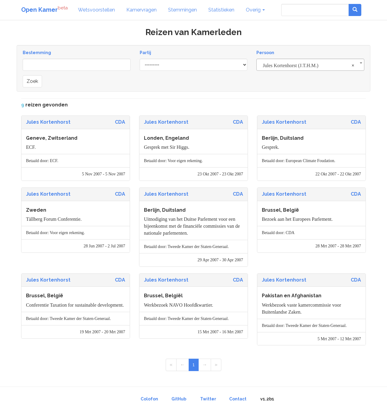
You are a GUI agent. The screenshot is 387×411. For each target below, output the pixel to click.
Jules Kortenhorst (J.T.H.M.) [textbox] (308, 65)
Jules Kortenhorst (48, 122)
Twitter (208, 398)
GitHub (178, 398)
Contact (237, 398)
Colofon (149, 398)
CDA (120, 122)
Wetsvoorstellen (96, 10)
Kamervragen (141, 10)
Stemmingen (182, 10)
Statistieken (221, 10)
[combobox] (310, 65)
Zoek (32, 81)
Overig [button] (255, 10)
